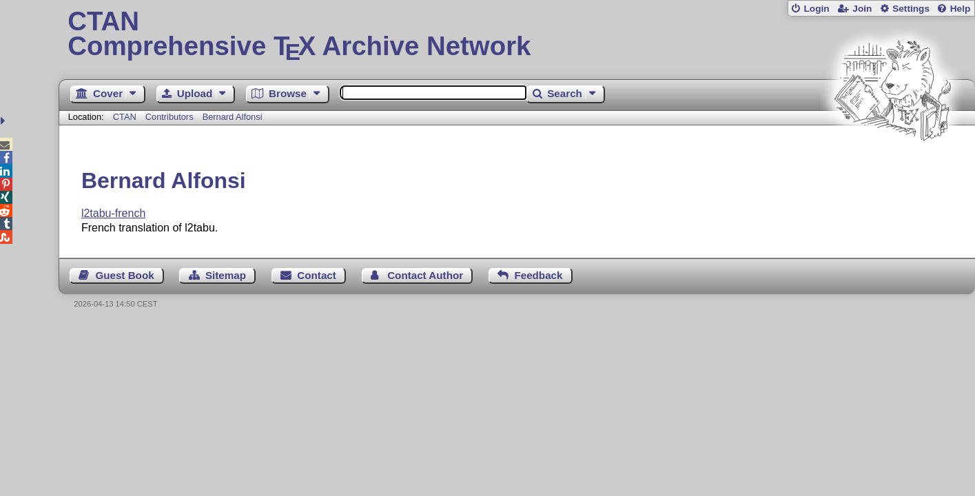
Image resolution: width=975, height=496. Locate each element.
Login (816, 8)
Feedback (538, 275)
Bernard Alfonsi (233, 117)
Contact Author (425, 275)
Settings (911, 8)
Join (862, 8)
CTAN (124, 117)
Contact (316, 275)
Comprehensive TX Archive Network (516, 34)
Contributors (169, 117)
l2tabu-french (113, 213)
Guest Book (124, 275)
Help (960, 8)
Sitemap (225, 275)
